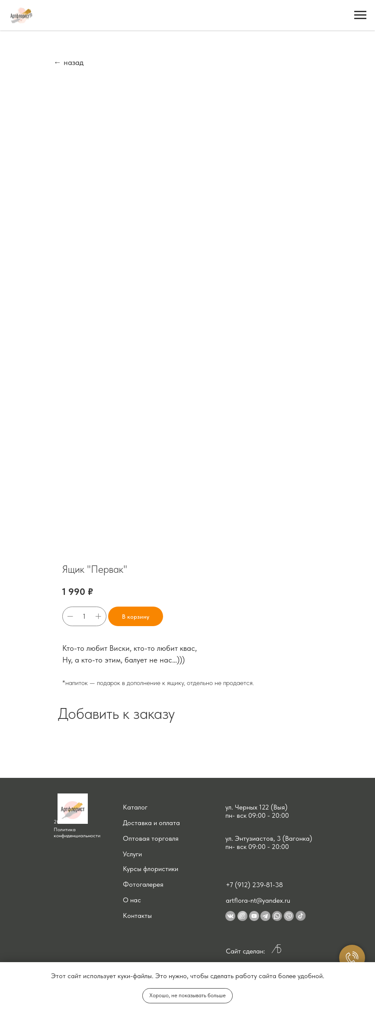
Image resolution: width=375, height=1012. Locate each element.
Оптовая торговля (151, 838)
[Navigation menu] (360, 15)
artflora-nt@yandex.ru (258, 900)
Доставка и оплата (151, 823)
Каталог (135, 807)
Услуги (132, 854)
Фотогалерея (143, 884)
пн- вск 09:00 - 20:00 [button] (257, 815)
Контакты (137, 915)
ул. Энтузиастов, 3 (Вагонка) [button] (268, 838)
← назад (68, 62)
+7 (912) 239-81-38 (254, 885)
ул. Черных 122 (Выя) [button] (256, 807)
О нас (132, 900)
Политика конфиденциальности (77, 832)
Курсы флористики (150, 869)
